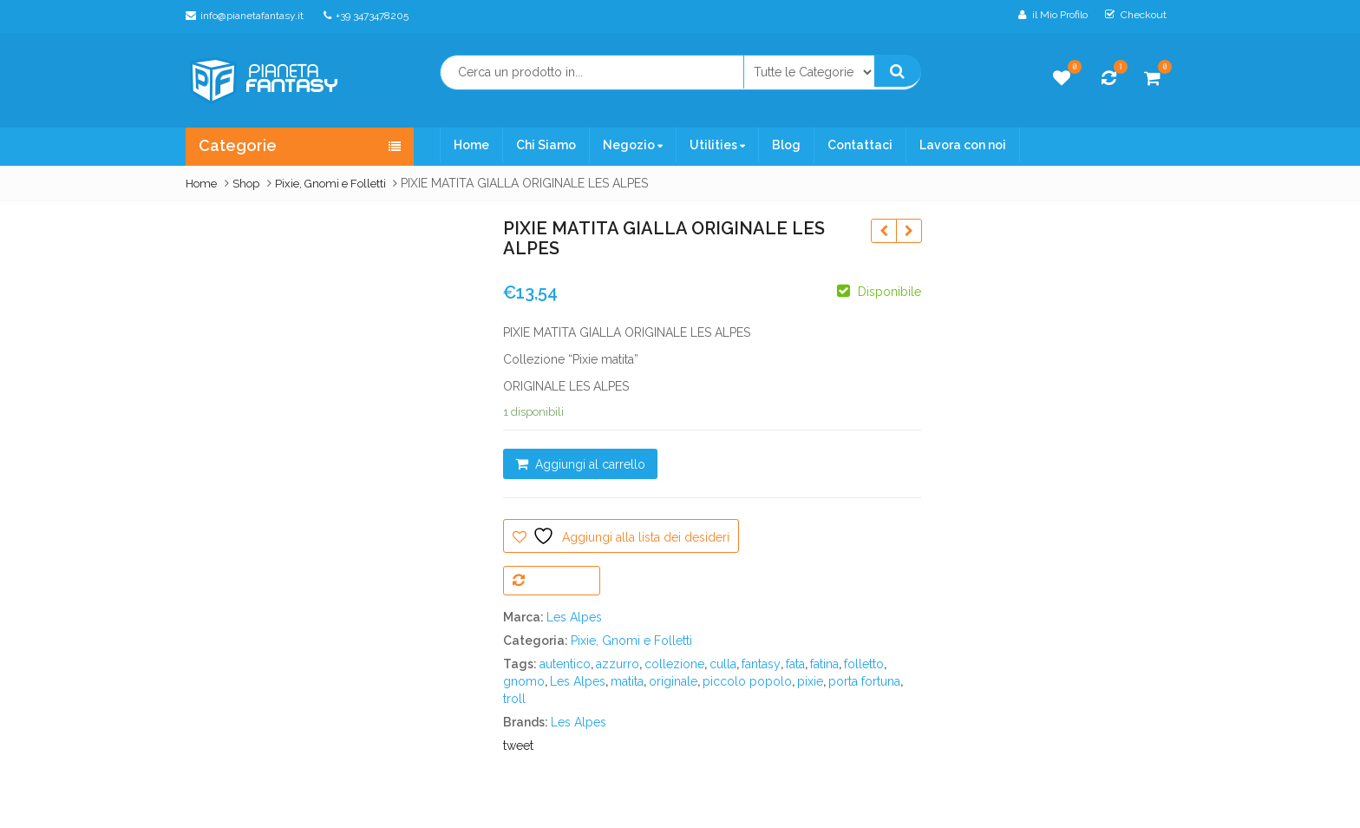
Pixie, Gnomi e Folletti (330, 183)
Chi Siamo (546, 145)
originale (673, 681)
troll (514, 699)
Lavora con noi (962, 145)
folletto (864, 664)
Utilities (717, 145)
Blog (786, 145)
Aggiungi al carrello (590, 464)
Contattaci (859, 145)
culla (722, 664)
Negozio (633, 145)
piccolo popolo (747, 681)
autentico (565, 664)
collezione (674, 664)
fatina (824, 664)
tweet (518, 745)
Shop (245, 183)
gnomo (524, 681)
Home (471, 145)
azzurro (617, 664)
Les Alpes (574, 617)
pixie (810, 681)
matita (627, 681)
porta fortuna (864, 681)
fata (795, 664)
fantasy (761, 664)
